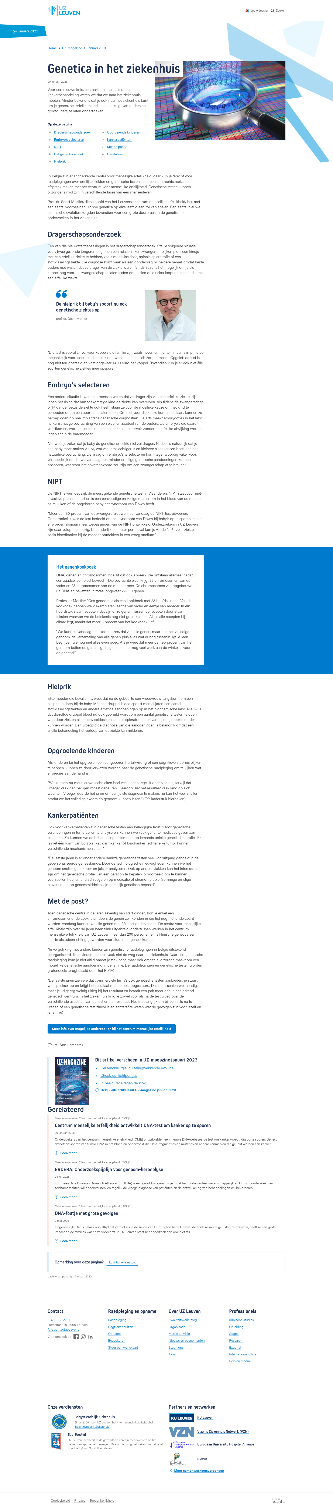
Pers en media (239, 1360)
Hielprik (60, 161)
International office (242, 1354)
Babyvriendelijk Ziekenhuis (92, 1426)
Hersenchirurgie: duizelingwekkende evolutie (137, 1067)
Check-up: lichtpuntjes (118, 1075)
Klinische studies (241, 1319)
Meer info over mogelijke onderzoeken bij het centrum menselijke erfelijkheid (111, 1028)
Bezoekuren (116, 1340)
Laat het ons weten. (122, 1262)
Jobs (172, 1354)
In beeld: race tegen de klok (123, 1082)
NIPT (57, 146)
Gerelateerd (115, 154)
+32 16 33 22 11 (59, 1319)
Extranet (235, 1347)
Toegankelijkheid (102, 1500)
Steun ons (176, 1347)
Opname (114, 1333)
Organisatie (177, 1326)
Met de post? (116, 146)
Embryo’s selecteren (69, 139)
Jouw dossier (259, 10)
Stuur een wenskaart (123, 1347)
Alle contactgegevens (63, 1329)
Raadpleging (117, 1319)
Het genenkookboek (69, 154)
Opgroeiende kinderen (123, 132)
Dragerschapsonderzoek (72, 132)
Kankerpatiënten (119, 139)
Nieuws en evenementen (187, 1340)
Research (236, 1340)
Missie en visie (179, 1333)
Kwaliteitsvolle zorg (183, 1319)
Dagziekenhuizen (120, 1326)
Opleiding (236, 1326)
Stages (234, 1333)
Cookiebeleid (60, 1500)
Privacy (79, 1500)
